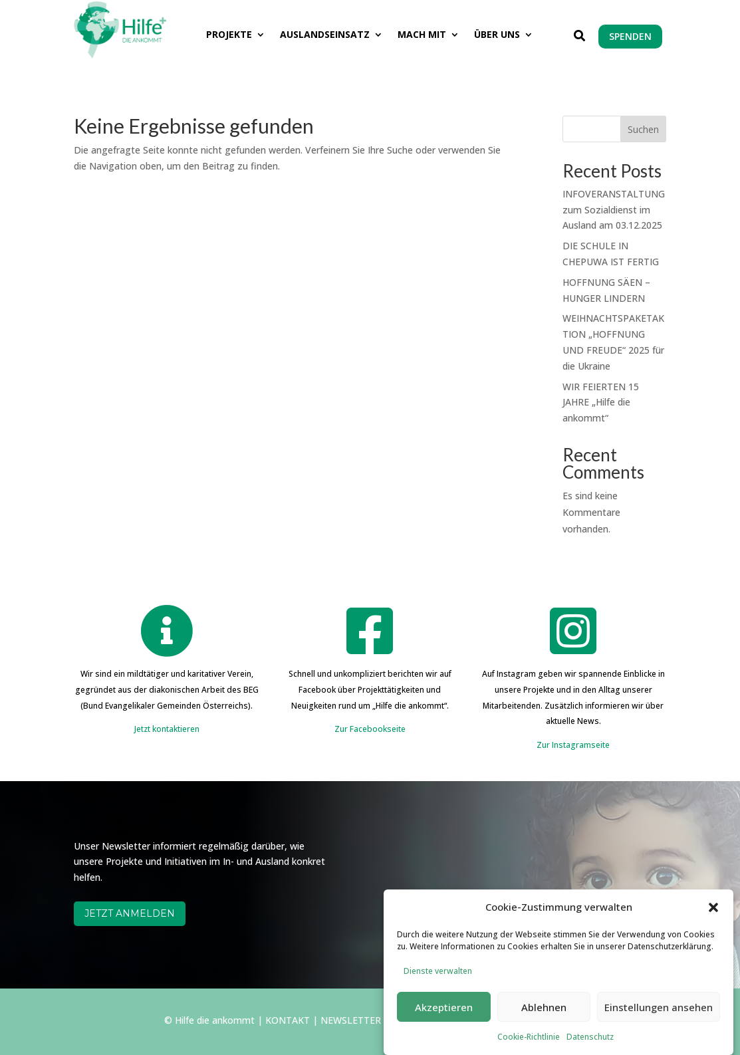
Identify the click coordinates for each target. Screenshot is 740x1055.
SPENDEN (630, 36)
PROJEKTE (229, 35)
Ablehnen (543, 1017)
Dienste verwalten (438, 981)
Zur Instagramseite (573, 745)
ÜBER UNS (497, 35)
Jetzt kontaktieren (166, 729)
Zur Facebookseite (370, 729)
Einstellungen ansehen (658, 1017)
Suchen (643, 129)
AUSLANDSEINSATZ (325, 35)
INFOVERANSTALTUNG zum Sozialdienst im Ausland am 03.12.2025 (613, 209)
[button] (713, 918)
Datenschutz (590, 1047)
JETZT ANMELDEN (129, 913)
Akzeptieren (444, 1017)
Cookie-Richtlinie (528, 1047)
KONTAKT (287, 1020)
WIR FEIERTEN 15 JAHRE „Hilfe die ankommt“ (600, 402)
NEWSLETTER (350, 1020)
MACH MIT (422, 35)
